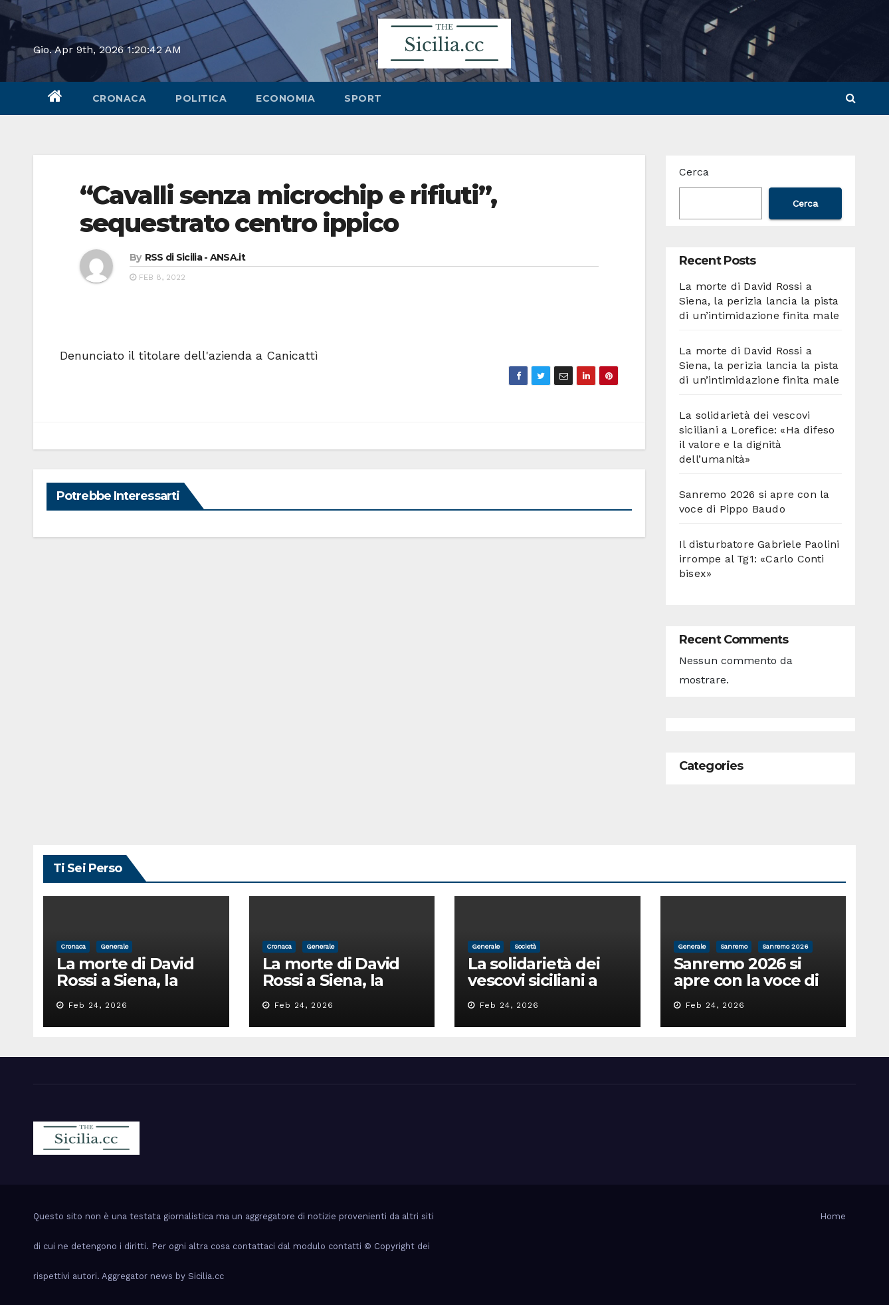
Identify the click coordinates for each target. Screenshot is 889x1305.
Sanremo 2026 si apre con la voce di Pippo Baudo (746, 980)
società (525, 946)
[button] (851, 98)
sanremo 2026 (785, 946)
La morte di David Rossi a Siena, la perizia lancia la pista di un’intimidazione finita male (759, 301)
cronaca (119, 98)
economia (285, 98)
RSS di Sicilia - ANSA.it (195, 257)
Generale (114, 946)
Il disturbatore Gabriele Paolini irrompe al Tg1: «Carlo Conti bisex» (759, 559)
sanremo (733, 946)
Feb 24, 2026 (98, 1005)
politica (201, 98)
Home (833, 1216)
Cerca (694, 172)
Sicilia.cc (206, 1276)
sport (363, 98)
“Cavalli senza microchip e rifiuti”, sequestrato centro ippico (288, 209)
